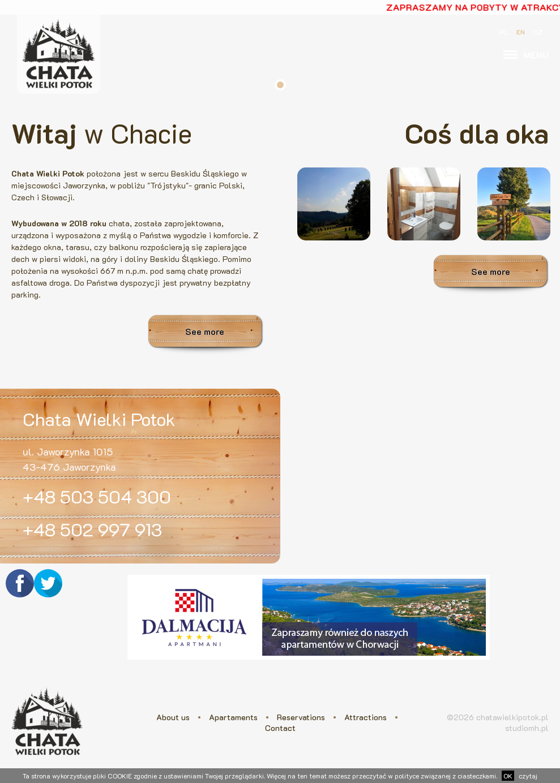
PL (503, 31)
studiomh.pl (527, 727)
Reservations (301, 717)
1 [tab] (280, 85)
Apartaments (233, 717)
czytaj (528, 775)
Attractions (365, 717)
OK (507, 775)
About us (173, 717)
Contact (280, 727)
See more (204, 331)
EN (520, 31)
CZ (538, 31)
